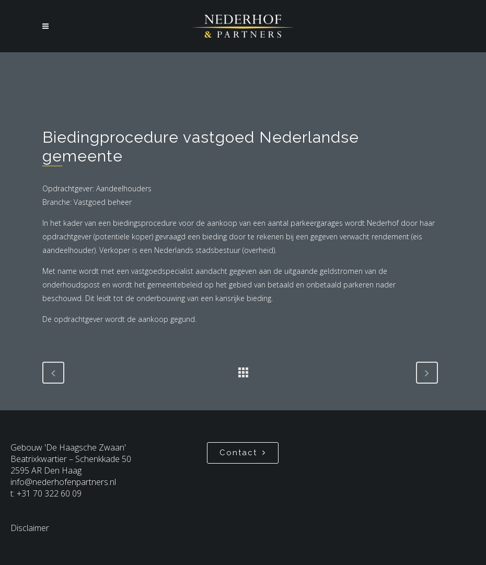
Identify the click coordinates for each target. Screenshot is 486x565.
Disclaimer (29, 528)
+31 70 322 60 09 (49, 493)
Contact (242, 452)
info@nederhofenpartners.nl (63, 482)
